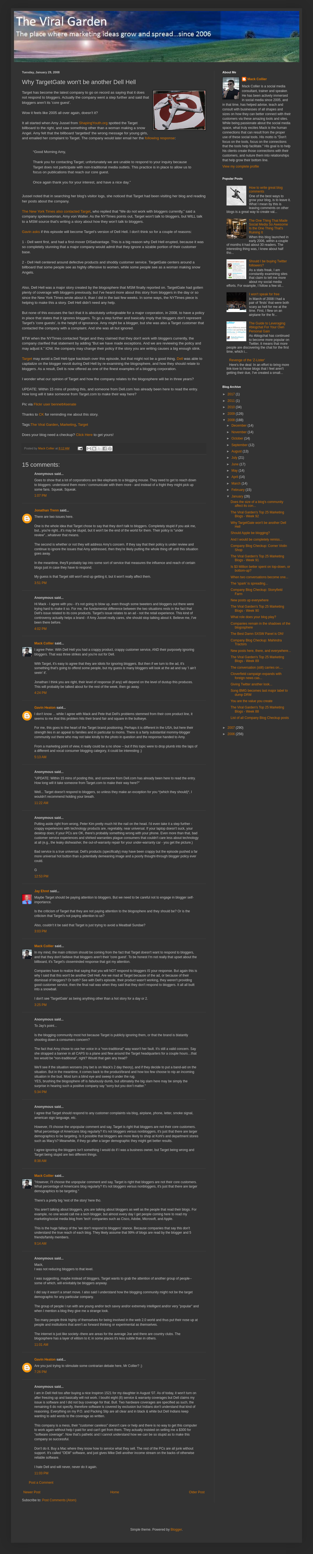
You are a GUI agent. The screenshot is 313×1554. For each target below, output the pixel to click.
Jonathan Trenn (46, 510)
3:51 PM (40, 583)
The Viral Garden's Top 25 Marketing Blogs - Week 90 (257, 608)
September (239, 445)
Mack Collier (44, 643)
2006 (232, 734)
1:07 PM (40, 495)
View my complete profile (240, 166)
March (236, 483)
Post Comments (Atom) (59, 1500)
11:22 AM (41, 803)
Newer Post (31, 1492)
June (235, 464)
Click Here (84, 435)
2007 (232, 728)
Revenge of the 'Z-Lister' (247, 360)
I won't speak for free (264, 294)
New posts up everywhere (250, 600)
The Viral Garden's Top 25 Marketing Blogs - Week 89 (257, 659)
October (237, 438)
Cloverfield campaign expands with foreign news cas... (256, 676)
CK (41, 414)
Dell (180, 359)
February (238, 490)
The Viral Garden (44, 424)
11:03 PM (41, 1473)
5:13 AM (40, 757)
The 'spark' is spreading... (249, 583)
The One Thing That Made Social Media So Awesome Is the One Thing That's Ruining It (268, 226)
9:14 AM (40, 1244)
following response (160, 138)
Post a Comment (41, 1482)
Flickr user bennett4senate (55, 404)
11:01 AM (41, 1345)
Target (27, 359)
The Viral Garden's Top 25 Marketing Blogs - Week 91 (257, 558)
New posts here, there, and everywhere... (261, 651)
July (234, 458)
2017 (232, 394)
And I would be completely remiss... (257, 539)
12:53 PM (41, 876)
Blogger (176, 1529)
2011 (232, 401)
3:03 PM (40, 931)
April (235, 477)
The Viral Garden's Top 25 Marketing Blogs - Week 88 (257, 709)
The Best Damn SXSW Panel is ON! (257, 634)
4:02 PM (40, 629)
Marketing (68, 424)
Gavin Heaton (44, 708)
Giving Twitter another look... (251, 684)
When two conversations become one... (259, 577)
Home (114, 1492)
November (239, 432)
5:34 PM (40, 1092)
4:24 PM (40, 693)
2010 (232, 407)
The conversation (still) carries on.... (257, 667)
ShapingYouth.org (93, 123)
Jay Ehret (41, 891)
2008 (232, 420)
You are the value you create (251, 701)
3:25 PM (40, 1005)
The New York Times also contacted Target (56, 211)
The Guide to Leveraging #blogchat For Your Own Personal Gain (267, 327)
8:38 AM (40, 1161)
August (237, 451)
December (239, 425)
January (237, 496)
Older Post (197, 1492)
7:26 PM (40, 1372)
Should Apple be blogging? (250, 533)
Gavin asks (31, 232)
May (235, 470)
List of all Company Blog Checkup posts (260, 718)
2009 (232, 414)
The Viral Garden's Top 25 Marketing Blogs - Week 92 (257, 514)
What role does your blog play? (253, 617)
